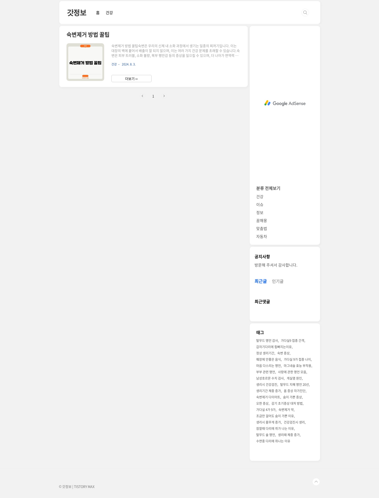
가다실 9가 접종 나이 (297, 359)
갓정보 (76, 12)
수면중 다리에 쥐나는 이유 (273, 441)
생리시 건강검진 (266, 384)
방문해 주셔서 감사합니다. (276, 265)
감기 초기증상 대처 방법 (287, 403)
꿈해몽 (261, 220)
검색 (305, 12)
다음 (164, 96)
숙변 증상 (283, 353)
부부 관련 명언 (265, 371)
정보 (259, 212)
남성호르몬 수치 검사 (270, 378)
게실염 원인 (294, 378)
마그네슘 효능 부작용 (297, 365)
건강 (109, 12)
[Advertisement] (285, 103)
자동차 (261, 236)
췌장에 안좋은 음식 (268, 359)
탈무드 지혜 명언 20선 (294, 384)
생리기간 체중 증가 (268, 390)
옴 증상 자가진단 (295, 390)
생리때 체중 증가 (289, 434)
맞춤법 (261, 228)
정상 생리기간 (265, 353)
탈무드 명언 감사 (267, 340)
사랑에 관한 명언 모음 (292, 371)
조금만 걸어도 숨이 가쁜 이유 (275, 415)
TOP (316, 482)
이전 (143, 96)
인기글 (278, 281)
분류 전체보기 (268, 188)
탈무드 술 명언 (265, 434)
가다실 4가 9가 (266, 409)
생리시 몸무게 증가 (268, 422)
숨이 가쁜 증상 (292, 397)
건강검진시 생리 (294, 422)
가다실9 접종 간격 (292, 340)
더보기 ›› (131, 78)
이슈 (259, 204)
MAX (91, 486)
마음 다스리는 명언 (268, 365)
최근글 (261, 281)
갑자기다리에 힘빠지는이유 (274, 346)
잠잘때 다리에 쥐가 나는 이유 (275, 428)
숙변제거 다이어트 (268, 397)
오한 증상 (262, 403)
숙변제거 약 (286, 409)
